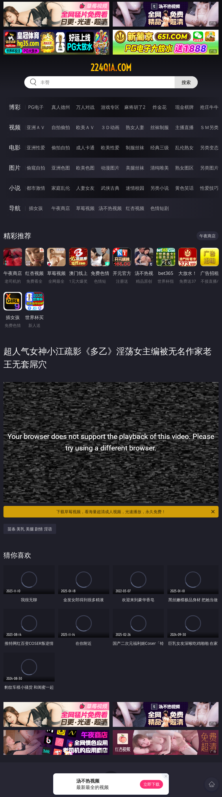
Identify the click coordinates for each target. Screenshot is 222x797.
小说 (15, 188)
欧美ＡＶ (85, 127)
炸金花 (159, 107)
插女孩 (36, 208)
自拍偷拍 (60, 127)
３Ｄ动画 (110, 127)
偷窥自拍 (36, 168)
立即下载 (151, 784)
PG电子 (35, 107)
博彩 (15, 107)
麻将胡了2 (134, 107)
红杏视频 (135, 208)
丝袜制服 (159, 127)
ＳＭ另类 (209, 127)
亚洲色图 (60, 168)
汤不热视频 (110, 208)
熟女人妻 (135, 127)
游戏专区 (110, 107)
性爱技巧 (209, 188)
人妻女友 (85, 188)
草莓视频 (85, 208)
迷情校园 (135, 188)
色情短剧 (159, 208)
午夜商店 (60, 208)
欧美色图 (85, 168)
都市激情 (36, 188)
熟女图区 (184, 168)
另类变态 (209, 147)
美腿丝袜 (135, 168)
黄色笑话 (184, 188)
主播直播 (184, 127)
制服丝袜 (135, 147)
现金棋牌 (184, 107)
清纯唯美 (159, 168)
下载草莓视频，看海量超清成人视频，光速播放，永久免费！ (136, 511)
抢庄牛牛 (209, 107)
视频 (15, 127)
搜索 (186, 82)
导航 (15, 208)
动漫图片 (110, 168)
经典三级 (159, 147)
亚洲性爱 (36, 147)
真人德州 (60, 107)
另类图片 (209, 168)
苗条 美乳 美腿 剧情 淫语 (30, 529)
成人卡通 (85, 147)
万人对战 (85, 107)
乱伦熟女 (184, 147)
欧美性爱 (110, 147)
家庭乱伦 (60, 188)
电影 (15, 147)
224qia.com (111, 67)
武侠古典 (110, 188)
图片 (15, 168)
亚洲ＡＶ (36, 127)
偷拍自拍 (60, 147)
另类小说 (159, 188)
